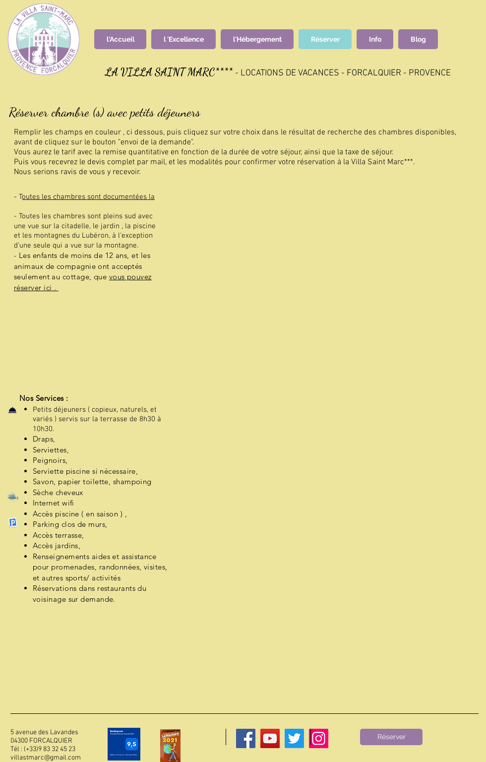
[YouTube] (270, 738)
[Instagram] (318, 738)
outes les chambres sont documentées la (88, 196)
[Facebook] (245, 738)
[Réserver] (391, 737)
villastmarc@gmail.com (45, 758)
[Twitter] (294, 738)
